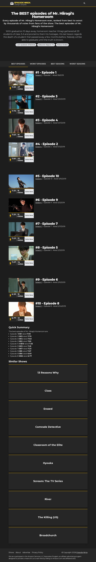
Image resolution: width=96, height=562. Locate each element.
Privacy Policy (37, 552)
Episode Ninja (81, 552)
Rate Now (29, 88)
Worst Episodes (38, 64)
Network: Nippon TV (46, 45)
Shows (11, 552)
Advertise (26, 552)
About (18, 552)
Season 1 (38, 75)
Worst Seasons (77, 64)
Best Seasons (57, 64)
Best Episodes (18, 64)
